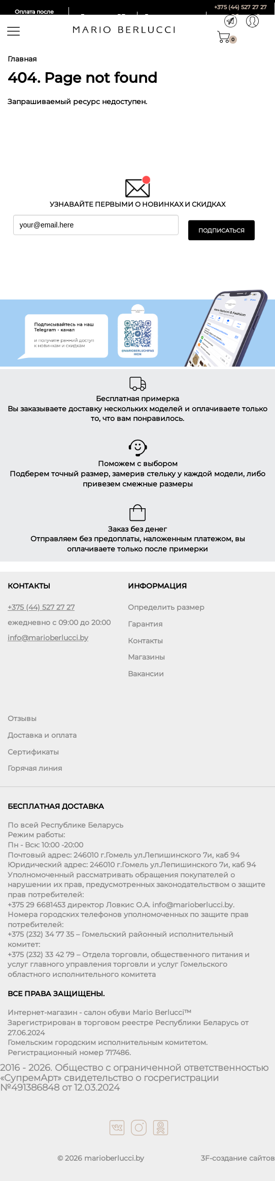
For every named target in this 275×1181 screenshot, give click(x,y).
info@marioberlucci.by (48, 637)
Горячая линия (35, 768)
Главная (22, 58)
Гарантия (145, 624)
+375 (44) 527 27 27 (240, 7)
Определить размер (166, 607)
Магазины (146, 657)
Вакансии (146, 673)
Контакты (145, 640)
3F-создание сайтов (238, 1158)
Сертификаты (33, 752)
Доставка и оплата (42, 735)
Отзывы (22, 718)
